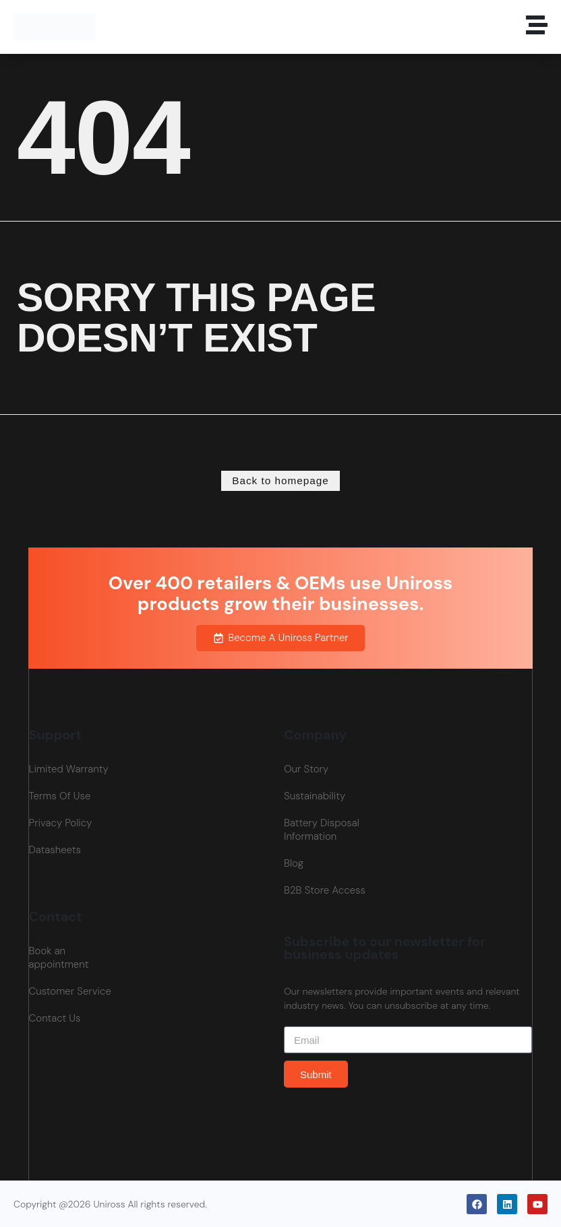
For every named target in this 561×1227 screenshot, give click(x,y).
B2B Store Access (324, 889)
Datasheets (55, 849)
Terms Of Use (60, 795)
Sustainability (314, 795)
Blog (293, 862)
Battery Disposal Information (321, 829)
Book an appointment (59, 956)
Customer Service (70, 990)
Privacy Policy (60, 822)
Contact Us (55, 1017)
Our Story (306, 768)
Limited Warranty (69, 768)
